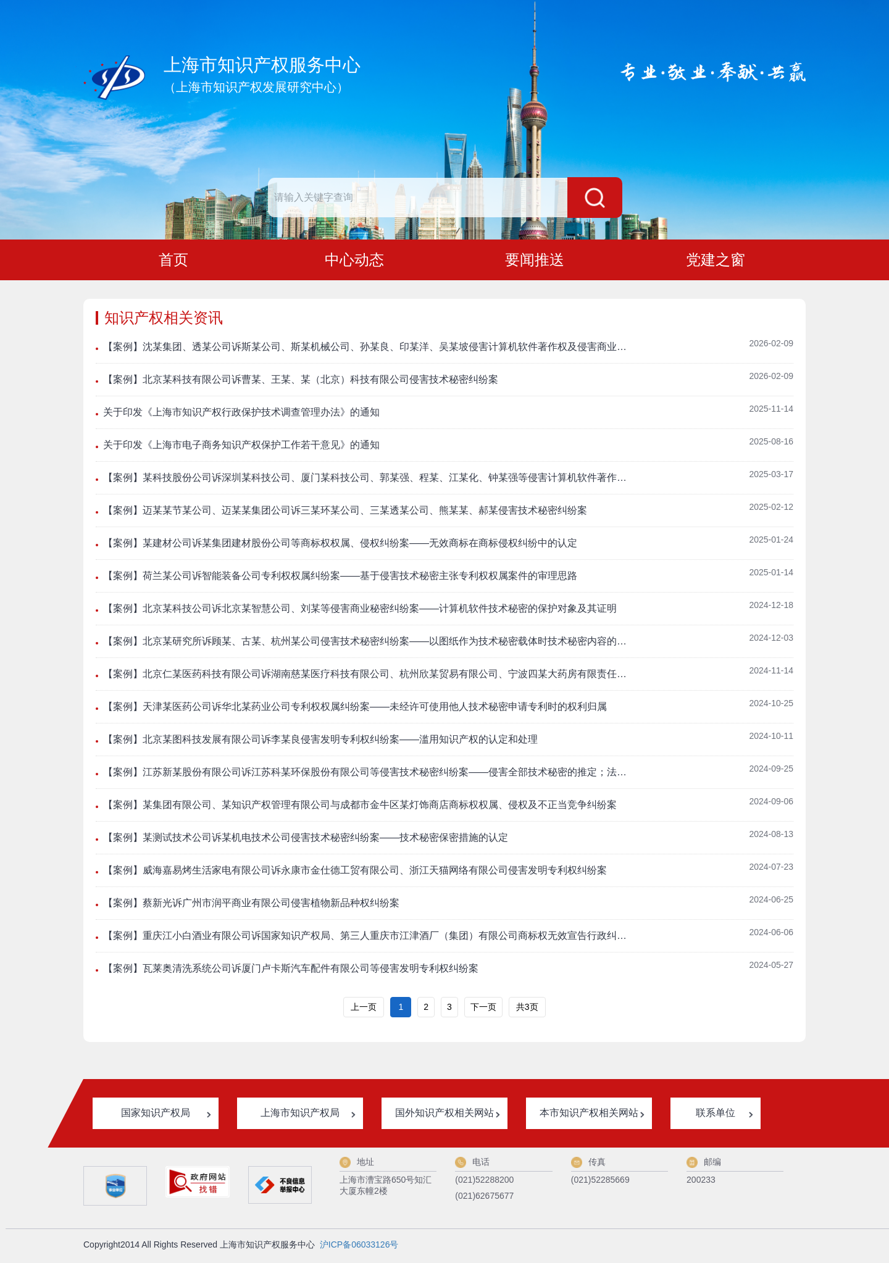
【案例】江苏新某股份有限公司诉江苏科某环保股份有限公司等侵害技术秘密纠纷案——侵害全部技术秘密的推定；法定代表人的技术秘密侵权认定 (367, 774)
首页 (173, 260)
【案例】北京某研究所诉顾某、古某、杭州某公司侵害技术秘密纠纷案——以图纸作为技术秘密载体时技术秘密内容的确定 (367, 643)
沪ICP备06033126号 (359, 1247)
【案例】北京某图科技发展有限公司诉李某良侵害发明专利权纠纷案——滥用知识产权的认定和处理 (320, 741)
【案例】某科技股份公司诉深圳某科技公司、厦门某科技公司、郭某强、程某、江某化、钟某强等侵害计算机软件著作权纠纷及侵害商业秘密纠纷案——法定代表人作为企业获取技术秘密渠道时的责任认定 (367, 480)
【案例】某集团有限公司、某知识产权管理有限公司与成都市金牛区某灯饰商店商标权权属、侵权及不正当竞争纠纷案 (360, 807)
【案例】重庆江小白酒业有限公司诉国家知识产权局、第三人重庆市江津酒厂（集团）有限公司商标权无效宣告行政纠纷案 (367, 938)
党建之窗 (715, 260)
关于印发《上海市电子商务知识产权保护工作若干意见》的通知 (241, 447)
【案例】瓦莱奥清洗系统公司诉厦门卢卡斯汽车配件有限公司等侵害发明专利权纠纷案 (290, 970)
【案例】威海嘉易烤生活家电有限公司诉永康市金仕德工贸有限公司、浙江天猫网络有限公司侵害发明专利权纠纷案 (355, 872)
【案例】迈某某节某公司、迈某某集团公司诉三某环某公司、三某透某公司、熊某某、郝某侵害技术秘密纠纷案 (345, 512)
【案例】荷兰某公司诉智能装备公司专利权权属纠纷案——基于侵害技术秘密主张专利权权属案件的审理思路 (340, 578)
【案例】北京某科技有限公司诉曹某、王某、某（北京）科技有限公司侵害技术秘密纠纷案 (300, 382)
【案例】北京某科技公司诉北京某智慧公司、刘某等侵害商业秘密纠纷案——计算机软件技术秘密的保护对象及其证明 (360, 611)
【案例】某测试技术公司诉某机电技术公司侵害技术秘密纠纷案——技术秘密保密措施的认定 (305, 840)
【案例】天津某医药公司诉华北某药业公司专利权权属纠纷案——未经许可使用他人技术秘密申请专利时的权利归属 (355, 709)
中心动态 (354, 260)
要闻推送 (534, 260)
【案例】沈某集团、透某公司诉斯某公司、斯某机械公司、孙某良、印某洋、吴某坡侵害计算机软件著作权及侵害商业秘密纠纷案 (367, 349)
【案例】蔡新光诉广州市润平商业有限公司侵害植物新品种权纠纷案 (251, 905)
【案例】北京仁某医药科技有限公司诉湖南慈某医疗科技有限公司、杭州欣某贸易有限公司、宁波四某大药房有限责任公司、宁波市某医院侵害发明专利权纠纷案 (367, 676)
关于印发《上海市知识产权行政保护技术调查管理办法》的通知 (241, 414)
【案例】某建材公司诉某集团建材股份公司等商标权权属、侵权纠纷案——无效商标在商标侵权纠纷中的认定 (340, 545)
